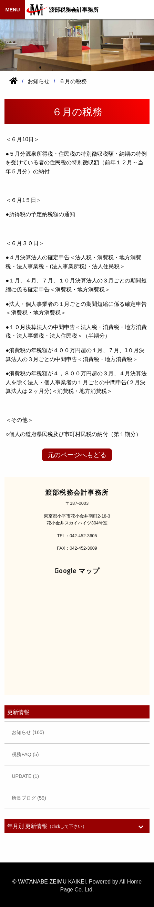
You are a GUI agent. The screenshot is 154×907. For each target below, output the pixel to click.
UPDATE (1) (25, 776)
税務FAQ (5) (25, 754)
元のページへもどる (77, 455)
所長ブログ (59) (29, 798)
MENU (12, 9)
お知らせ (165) (28, 732)
